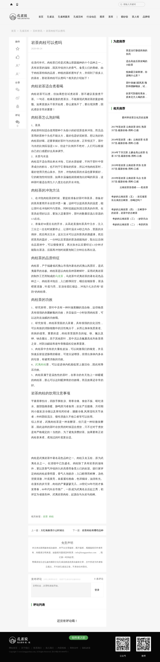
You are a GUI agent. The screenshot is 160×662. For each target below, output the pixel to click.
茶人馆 (135, 16)
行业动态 (91, 16)
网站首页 (18, 4)
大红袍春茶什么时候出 (52, 530)
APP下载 (31, 4)
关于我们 (25, 648)
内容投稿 (62, 648)
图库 (102, 16)
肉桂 (51, 516)
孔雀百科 (78, 16)
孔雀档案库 (64, 16)
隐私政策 (86, 648)
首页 (41, 16)
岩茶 (45, 516)
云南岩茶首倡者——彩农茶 (134, 187)
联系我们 (37, 648)
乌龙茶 (59, 276)
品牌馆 (146, 16)
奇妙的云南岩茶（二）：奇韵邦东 (130, 224)
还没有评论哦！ (67, 620)
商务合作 (74, 648)
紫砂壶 (124, 16)
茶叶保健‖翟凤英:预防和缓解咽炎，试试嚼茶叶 (136, 86)
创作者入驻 (78, 637)
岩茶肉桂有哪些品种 (92, 530)
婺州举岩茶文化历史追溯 (135, 117)
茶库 (110, 16)
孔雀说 (50, 16)
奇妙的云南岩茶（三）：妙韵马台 (130, 218)
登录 (97, 589)
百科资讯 (37, 31)
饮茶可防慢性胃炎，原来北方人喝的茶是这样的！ (136, 97)
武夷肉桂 (40, 364)
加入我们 (50, 648)
